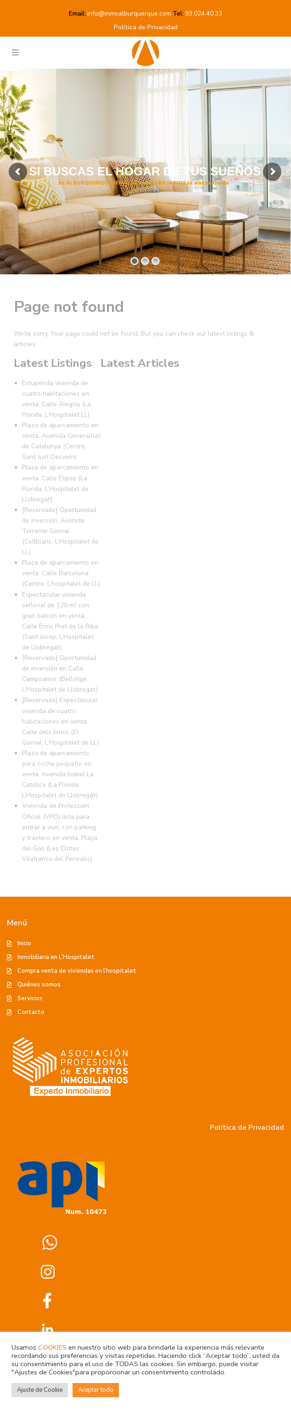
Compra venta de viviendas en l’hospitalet (76, 971)
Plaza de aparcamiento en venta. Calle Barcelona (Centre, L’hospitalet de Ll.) (61, 573)
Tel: (178, 13)
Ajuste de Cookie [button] (39, 1390)
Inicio (24, 943)
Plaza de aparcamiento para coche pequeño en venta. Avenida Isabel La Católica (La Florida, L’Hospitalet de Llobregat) (60, 774)
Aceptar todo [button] (95, 1390)
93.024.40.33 (203, 13)
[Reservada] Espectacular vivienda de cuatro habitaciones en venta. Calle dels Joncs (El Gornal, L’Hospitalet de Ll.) (60, 721)
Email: (77, 13)
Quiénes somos (39, 985)
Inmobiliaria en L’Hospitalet (56, 957)
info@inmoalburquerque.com (129, 13)
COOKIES (52, 1347)
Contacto (31, 1012)
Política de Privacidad (146, 27)
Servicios (30, 998)
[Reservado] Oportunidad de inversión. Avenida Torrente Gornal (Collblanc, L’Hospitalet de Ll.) (60, 531)
